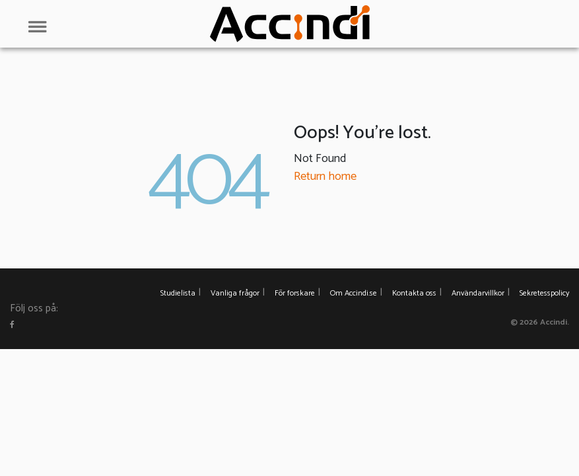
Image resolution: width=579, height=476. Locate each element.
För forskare (295, 293)
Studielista (177, 293)
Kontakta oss (414, 293)
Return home (325, 176)
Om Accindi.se (353, 293)
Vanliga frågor (235, 293)
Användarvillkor (478, 293)
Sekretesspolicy (544, 293)
